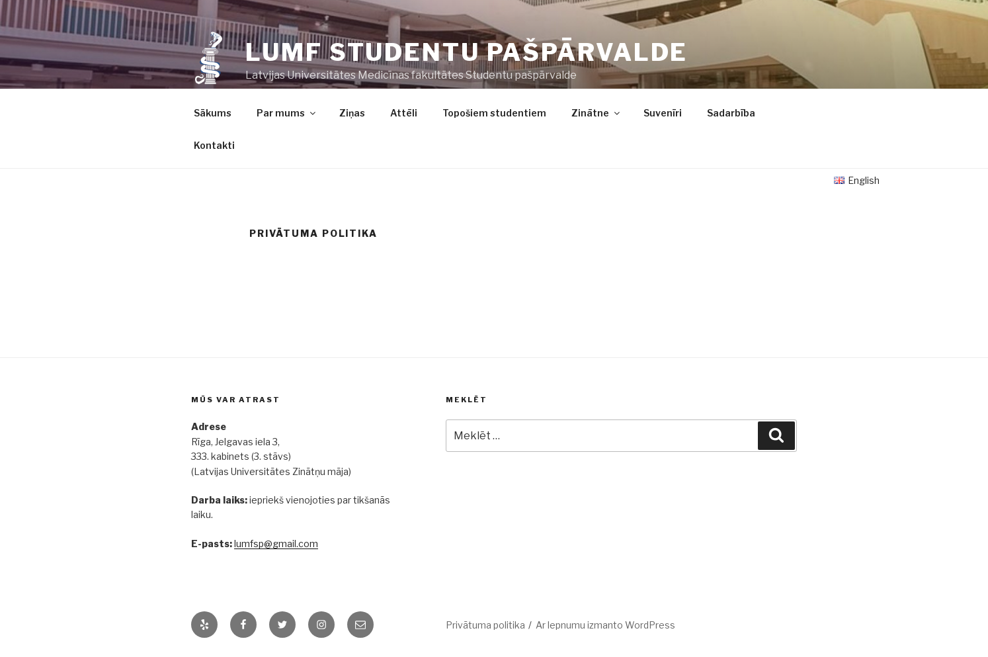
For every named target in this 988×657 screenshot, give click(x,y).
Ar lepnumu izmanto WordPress (605, 625)
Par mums (287, 112)
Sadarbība (731, 112)
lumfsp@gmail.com (276, 543)
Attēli (403, 112)
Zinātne (596, 112)
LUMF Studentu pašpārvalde (466, 52)
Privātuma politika (485, 625)
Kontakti (214, 145)
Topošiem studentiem (494, 112)
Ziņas (352, 112)
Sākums (212, 112)
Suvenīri (662, 112)
